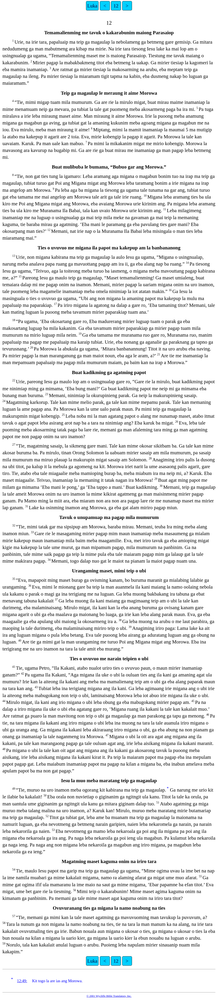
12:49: (22, 981)
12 (115, 6)
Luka (92, 6)
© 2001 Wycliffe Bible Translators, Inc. (108, 996)
